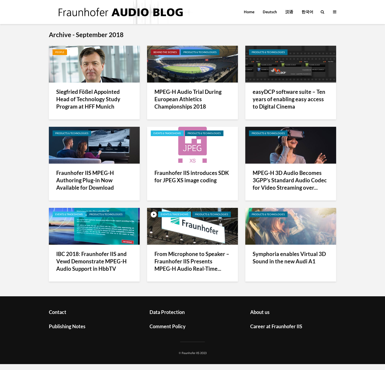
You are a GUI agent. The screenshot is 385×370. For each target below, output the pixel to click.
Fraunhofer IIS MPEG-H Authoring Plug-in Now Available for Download (85, 180)
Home (249, 12)
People (59, 52)
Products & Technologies (200, 52)
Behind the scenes (165, 52)
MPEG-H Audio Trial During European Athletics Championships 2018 (187, 99)
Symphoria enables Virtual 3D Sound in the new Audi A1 (289, 258)
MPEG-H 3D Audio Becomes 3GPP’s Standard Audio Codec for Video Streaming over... (290, 180)
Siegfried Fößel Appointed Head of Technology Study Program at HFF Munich (88, 99)
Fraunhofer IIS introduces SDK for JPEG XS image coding (191, 177)
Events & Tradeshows (167, 133)
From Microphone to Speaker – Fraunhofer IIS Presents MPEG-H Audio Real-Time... (191, 261)
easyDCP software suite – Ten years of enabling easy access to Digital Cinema (289, 99)
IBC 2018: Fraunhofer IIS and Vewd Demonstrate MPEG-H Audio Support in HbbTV (91, 261)
